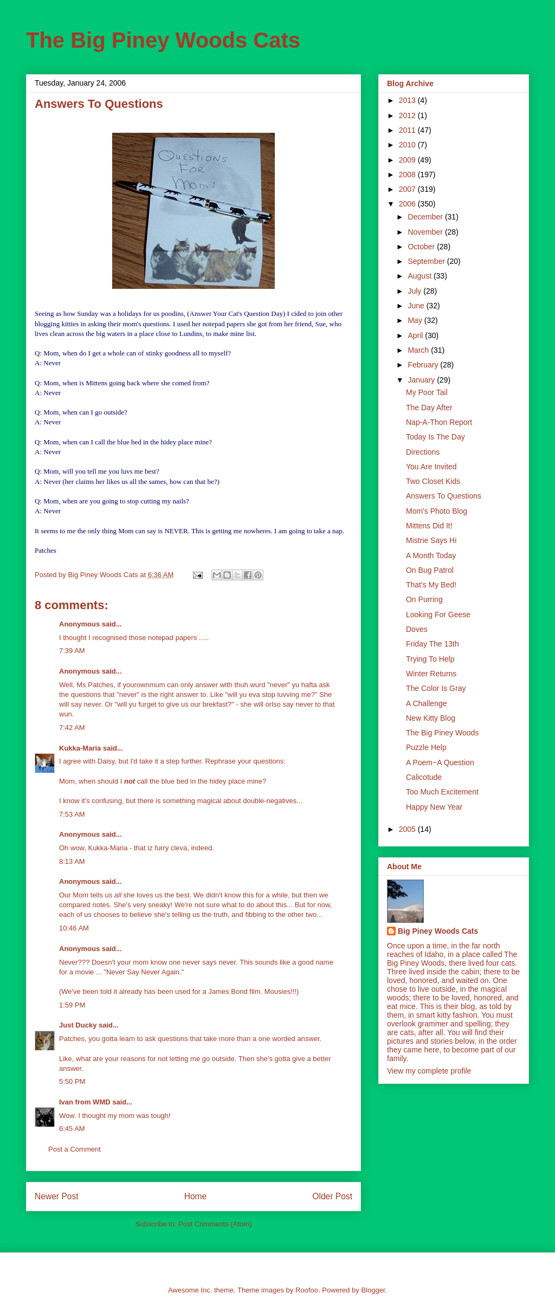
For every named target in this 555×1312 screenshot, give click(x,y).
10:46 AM (74, 928)
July (415, 291)
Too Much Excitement (442, 791)
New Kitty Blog (430, 718)
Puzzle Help (426, 747)
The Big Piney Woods (442, 732)
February (424, 364)
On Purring (424, 599)
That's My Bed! (431, 584)
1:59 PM (72, 1005)
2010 (408, 144)
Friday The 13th (432, 643)
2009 (408, 160)
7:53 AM (72, 814)
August (420, 276)
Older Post (332, 1196)
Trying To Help (430, 659)
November (426, 232)
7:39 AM (72, 651)
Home (195, 1196)
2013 (408, 100)
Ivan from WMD (85, 1102)
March (419, 350)
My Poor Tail (427, 392)
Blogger (373, 1290)
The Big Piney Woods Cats (163, 40)
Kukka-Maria (80, 748)
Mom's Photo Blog (436, 511)
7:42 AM (72, 727)
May (416, 320)
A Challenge (426, 703)
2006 (408, 203)
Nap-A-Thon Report (439, 422)
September (427, 261)
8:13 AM (72, 861)
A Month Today (431, 555)
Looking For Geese (438, 614)
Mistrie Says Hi (431, 540)
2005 (408, 829)
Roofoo (306, 1290)
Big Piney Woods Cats (438, 931)
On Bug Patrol (430, 570)
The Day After (429, 407)
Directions (423, 452)
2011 (408, 130)
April (416, 335)
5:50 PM (72, 1081)
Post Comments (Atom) (214, 1224)
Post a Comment (74, 1149)
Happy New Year (434, 807)
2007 (408, 189)
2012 (408, 115)
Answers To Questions (443, 496)
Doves (417, 629)
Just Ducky (77, 1025)
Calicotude (424, 777)
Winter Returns (431, 673)
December (426, 216)
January (422, 380)
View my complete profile (429, 1071)
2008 (408, 174)
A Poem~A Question (440, 762)
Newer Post (57, 1196)
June (417, 305)
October (422, 246)
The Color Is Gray (436, 688)
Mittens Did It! (429, 525)
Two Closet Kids (433, 481)
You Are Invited (431, 466)
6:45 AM (72, 1128)
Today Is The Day (435, 436)
